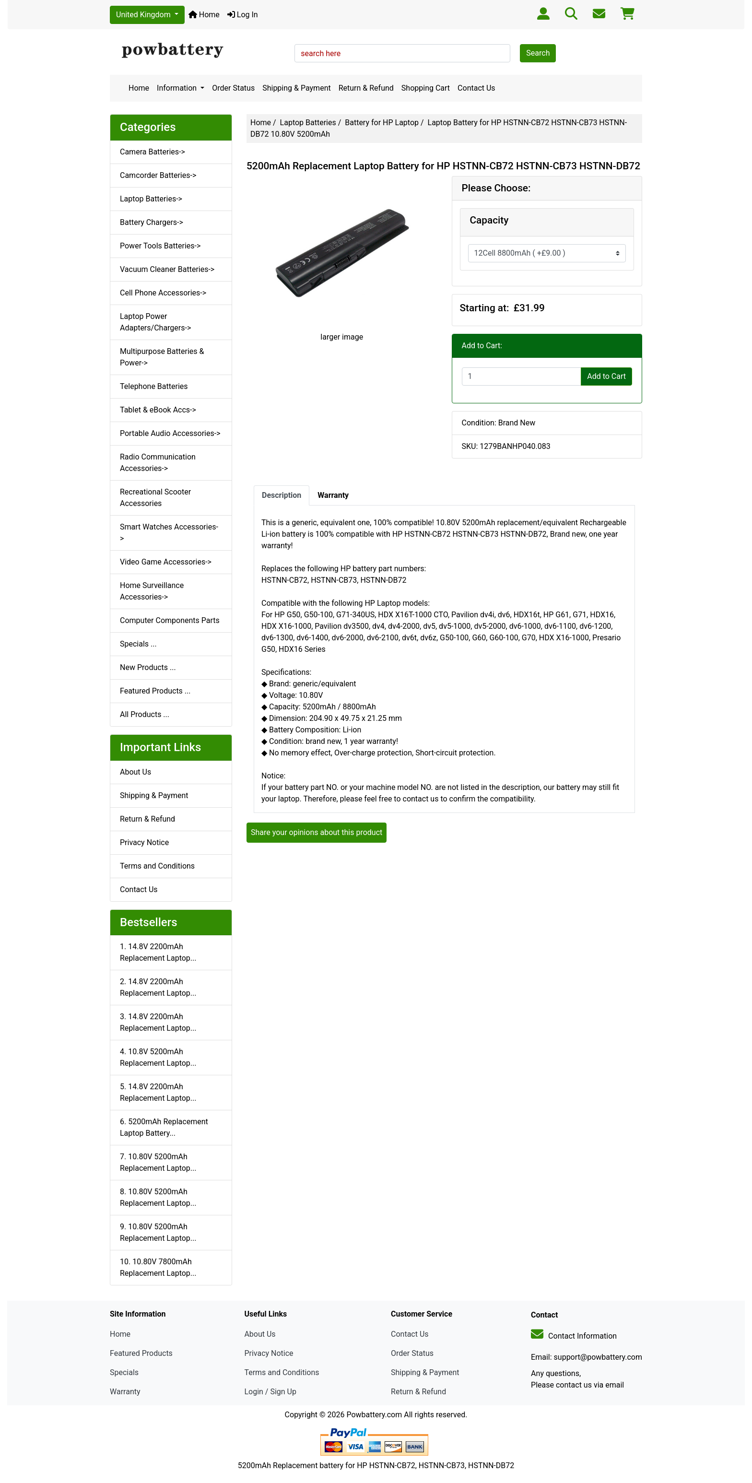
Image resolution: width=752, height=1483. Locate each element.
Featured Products (141, 1353)
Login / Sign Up (270, 1391)
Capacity (489, 220)
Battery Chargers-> (151, 222)
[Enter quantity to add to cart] (522, 376)
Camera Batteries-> (152, 151)
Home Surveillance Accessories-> (152, 591)
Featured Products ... (155, 690)
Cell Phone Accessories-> (163, 292)
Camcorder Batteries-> (158, 175)
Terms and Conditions (157, 866)
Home (204, 14)
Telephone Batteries (154, 386)
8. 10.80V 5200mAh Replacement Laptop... (158, 1197)
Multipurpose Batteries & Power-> (162, 357)
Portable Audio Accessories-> (170, 433)
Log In (242, 14)
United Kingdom (144, 14)
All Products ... (144, 714)
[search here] (402, 53)
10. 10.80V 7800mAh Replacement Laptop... (158, 1267)
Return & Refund (366, 88)
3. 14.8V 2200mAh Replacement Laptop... (158, 1022)
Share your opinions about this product (316, 832)
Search (538, 53)
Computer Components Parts (170, 620)
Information (178, 88)
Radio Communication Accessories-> (158, 462)
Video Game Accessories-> (166, 561)
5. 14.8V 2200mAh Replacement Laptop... (158, 1092)
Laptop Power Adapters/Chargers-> (155, 322)
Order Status (233, 88)
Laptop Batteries (308, 122)
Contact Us (476, 88)
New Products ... (148, 667)
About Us (135, 772)
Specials (124, 1372)
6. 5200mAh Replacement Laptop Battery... (164, 1127)
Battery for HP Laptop (382, 122)
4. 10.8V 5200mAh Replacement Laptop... (158, 1057)
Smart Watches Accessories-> (169, 532)
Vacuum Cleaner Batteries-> (167, 269)
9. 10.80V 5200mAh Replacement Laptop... (158, 1232)
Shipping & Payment (296, 88)
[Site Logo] (199, 51)
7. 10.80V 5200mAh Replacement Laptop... (158, 1162)
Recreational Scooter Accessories (155, 497)
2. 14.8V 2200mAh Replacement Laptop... (158, 987)
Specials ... (138, 643)
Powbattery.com (374, 1414)
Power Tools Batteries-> (160, 245)
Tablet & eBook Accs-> (158, 409)
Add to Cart (606, 376)
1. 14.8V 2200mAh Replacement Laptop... (158, 952)
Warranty (125, 1391)
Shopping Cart (425, 88)
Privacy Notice (144, 842)
